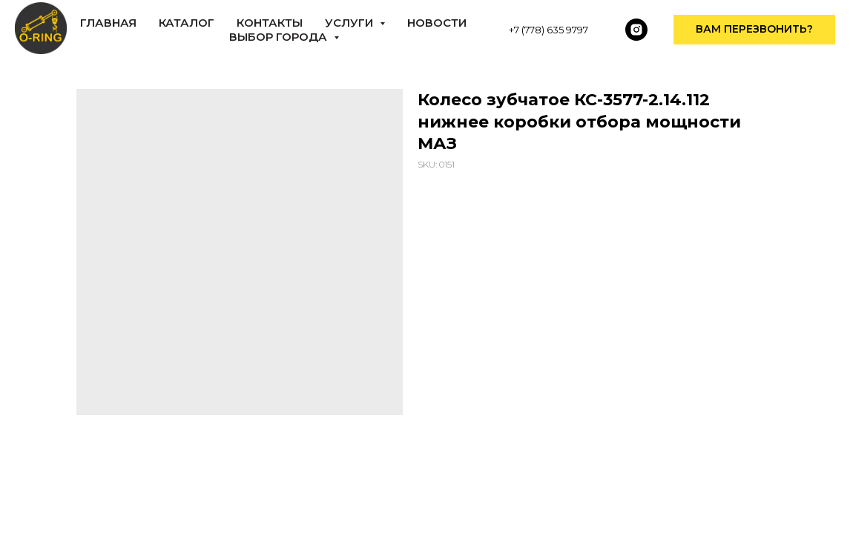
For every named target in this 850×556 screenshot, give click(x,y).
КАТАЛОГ (186, 23)
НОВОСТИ (437, 23)
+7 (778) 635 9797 (548, 30)
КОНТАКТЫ (270, 23)
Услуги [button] (350, 23)
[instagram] (636, 30)
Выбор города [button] (279, 37)
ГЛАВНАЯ (108, 23)
